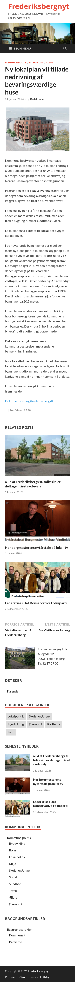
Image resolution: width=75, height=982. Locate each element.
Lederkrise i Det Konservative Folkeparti (36, 603)
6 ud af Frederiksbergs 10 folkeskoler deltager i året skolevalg (33, 484)
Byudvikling (36, 62)
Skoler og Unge (39, 716)
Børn (11, 732)
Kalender (13, 691)
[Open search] (65, 48)
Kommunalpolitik (16, 62)
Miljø (12, 863)
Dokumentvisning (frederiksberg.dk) (30, 401)
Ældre (49, 62)
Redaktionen (37, 99)
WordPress (27, 977)
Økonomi (35, 724)
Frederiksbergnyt (38, 6)
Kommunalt (17, 935)
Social (13, 877)
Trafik (13, 890)
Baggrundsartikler (19, 929)
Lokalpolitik (16, 716)
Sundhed (15, 884)
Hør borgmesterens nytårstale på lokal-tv (36, 547)
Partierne (53, 724)
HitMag (45, 977)
